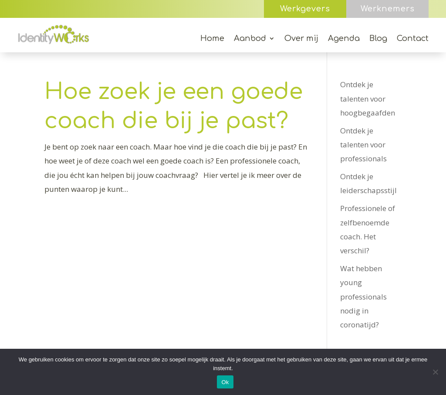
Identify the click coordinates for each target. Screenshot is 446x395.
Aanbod (250, 39)
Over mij (301, 39)
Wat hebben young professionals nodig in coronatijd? (363, 296)
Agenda (344, 39)
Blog (378, 39)
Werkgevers (305, 8)
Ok (225, 382)
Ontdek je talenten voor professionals (363, 145)
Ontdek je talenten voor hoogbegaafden (367, 98)
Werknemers (388, 8)
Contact (413, 39)
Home (212, 39)
